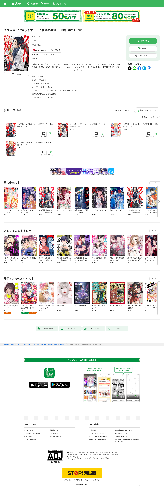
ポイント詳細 (53, 50)
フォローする (38, 36)
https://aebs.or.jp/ (73, 460)
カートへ (144, 49)
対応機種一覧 (53, 430)
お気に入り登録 (123, 110)
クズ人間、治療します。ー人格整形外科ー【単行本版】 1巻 (35, 125)
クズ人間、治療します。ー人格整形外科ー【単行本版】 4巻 (35, 143)
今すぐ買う (145, 41)
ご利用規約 (92, 430)
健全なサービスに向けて (122, 433)
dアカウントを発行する (73, 480)
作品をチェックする (144, 55)
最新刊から (155, 117)
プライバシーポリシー (96, 433)
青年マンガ (45, 83)
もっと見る (154, 183)
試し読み (18, 74)
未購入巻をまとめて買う (149, 110)
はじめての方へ (29, 430)
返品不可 (35, 58)
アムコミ (42, 80)
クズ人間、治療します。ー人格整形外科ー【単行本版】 (62, 90)
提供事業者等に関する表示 (123, 430)
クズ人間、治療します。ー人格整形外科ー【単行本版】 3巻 (140, 125)
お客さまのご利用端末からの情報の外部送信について (127, 440)
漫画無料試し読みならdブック (12, 344)
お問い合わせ (28, 436)
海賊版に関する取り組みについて (100, 439)
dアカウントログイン (31, 439)
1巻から (145, 117)
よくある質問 (53, 433)
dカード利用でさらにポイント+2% (43, 54)
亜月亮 (34, 36)
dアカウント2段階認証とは (98, 436)
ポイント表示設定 (55, 436)
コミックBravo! (47, 87)
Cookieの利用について (122, 436)
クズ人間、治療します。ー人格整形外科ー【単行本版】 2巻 (87, 125)
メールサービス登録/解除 (32, 433)
